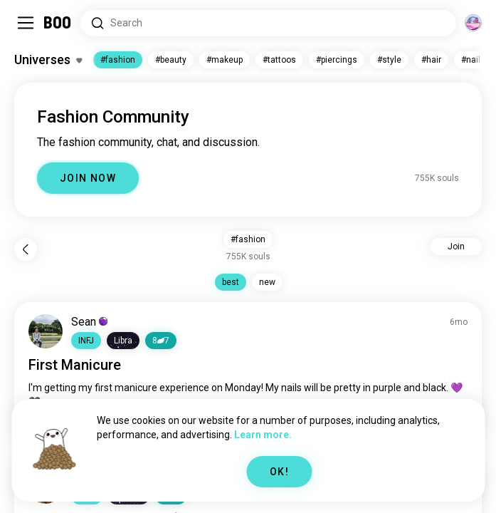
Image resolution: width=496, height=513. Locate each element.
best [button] (230, 282)
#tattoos (279, 60)
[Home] (58, 22)
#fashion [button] (248, 239)
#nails (473, 60)
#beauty (170, 60)
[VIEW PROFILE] (45, 331)
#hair (431, 60)
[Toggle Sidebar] (26, 23)
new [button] (267, 282)
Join (456, 247)
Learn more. (263, 434)
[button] (86, 340)
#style (389, 60)
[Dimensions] (473, 22)
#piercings (336, 60)
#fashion (117, 60)
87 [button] (160, 341)
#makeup (224, 60)
